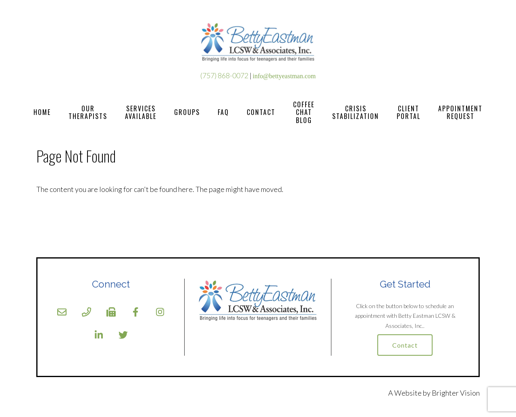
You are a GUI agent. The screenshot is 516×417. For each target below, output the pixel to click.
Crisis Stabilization (355, 112)
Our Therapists (88, 112)
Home (42, 112)
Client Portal (408, 112)
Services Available (140, 112)
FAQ (223, 112)
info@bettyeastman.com (284, 76)
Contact (261, 112)
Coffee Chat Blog (303, 112)
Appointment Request (460, 112)
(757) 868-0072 (224, 75)
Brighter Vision (456, 392)
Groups (187, 112)
